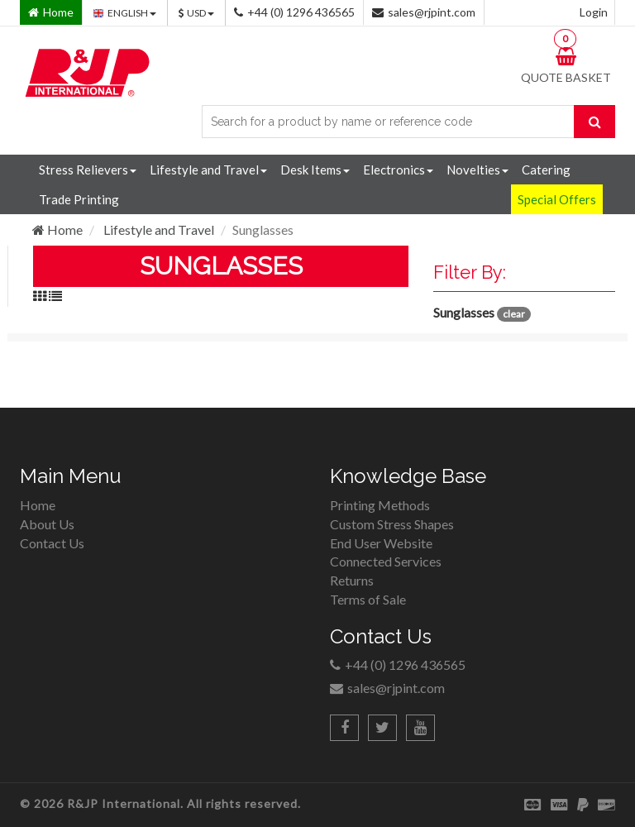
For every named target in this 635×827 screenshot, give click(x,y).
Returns (352, 580)
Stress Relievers (87, 169)
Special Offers (557, 199)
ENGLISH (124, 13)
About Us (47, 524)
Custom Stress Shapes (392, 524)
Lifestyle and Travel (208, 169)
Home (57, 229)
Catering (546, 169)
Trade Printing (79, 199)
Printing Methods (380, 505)
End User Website (381, 543)
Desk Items (315, 169)
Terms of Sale (368, 599)
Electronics (398, 169)
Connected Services (386, 561)
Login (594, 12)
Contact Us (52, 543)
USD (196, 13)
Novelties (477, 169)
